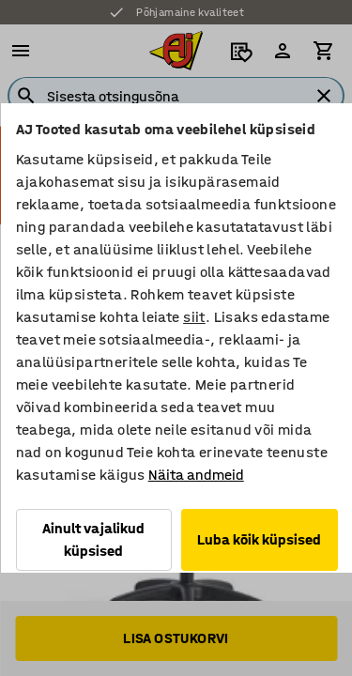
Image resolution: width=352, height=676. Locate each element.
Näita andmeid (195, 475)
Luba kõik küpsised (259, 539)
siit (194, 317)
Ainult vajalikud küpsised (93, 539)
